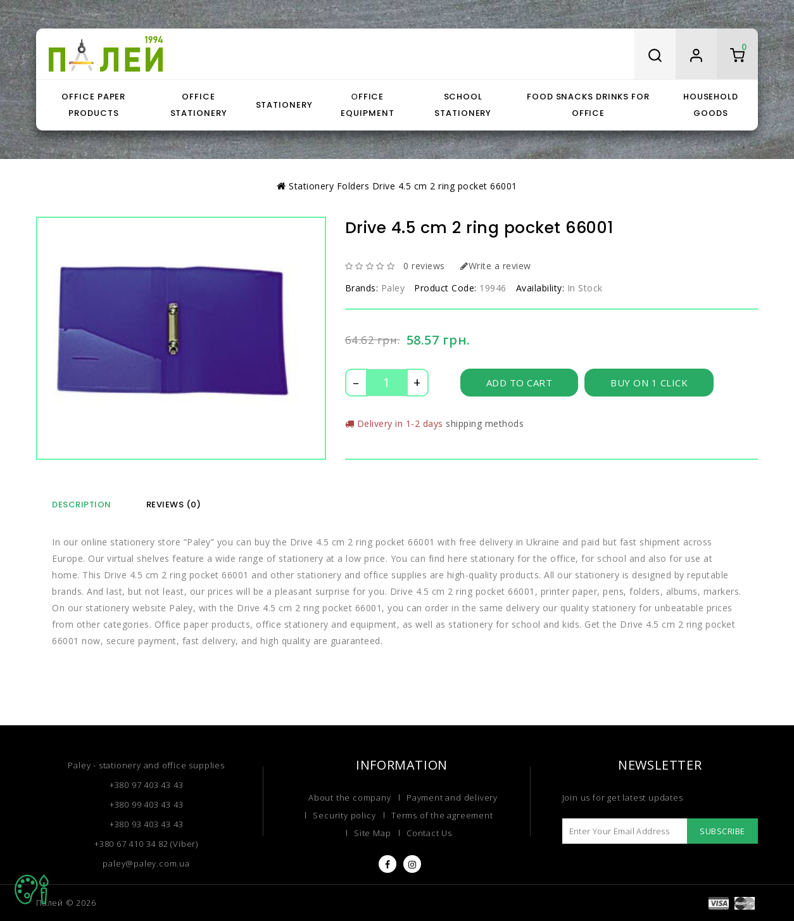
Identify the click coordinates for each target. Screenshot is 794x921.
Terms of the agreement (442, 815)
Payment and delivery (452, 797)
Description (81, 505)
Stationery (284, 105)
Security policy (344, 815)
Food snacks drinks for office (588, 105)
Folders (353, 186)
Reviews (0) (173, 505)
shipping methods (485, 423)
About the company (349, 797)
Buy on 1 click (649, 382)
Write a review (495, 266)
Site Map (372, 833)
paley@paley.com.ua (146, 863)
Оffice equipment (367, 105)
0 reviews (424, 266)
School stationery (462, 105)
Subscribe (722, 831)
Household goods (710, 105)
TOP (32, 889)
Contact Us (429, 833)
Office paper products (93, 105)
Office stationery (198, 105)
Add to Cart (519, 382)
